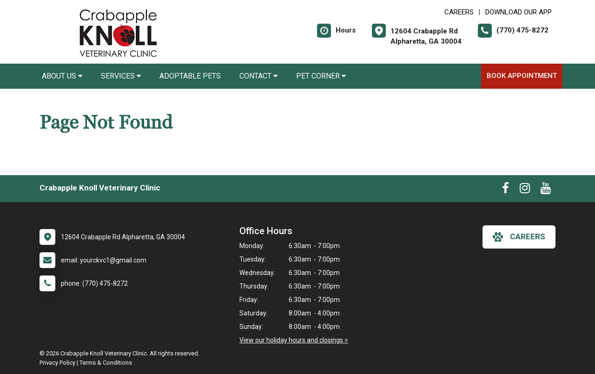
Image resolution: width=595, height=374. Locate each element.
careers (519, 237)
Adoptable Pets (190, 76)
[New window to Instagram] (525, 190)
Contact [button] (258, 76)
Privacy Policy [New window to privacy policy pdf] (57, 362)
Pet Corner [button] (321, 76)
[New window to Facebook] (505, 190)
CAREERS (459, 12)
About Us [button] (62, 76)
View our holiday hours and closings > (293, 340)
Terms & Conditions (105, 362)
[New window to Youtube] (545, 190)
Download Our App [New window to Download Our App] (518, 12)
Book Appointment (522, 76)
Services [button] (121, 76)
